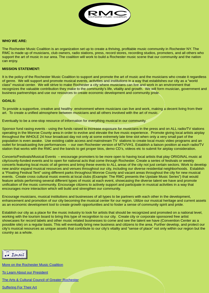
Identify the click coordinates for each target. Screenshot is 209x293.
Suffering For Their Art (19, 287)
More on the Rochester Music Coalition (32, 265)
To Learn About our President (25, 272)
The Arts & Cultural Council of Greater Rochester (40, 280)
